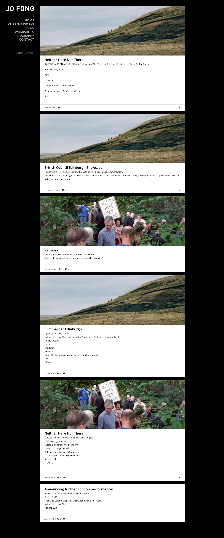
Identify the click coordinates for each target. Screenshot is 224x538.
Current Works (21, 24)
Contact (26, 39)
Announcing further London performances (79, 489)
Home (29, 20)
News (29, 28)
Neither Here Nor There (64, 59)
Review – (52, 250)
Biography (25, 36)
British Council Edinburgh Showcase (73, 167)
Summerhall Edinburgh (63, 329)
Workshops (24, 32)
